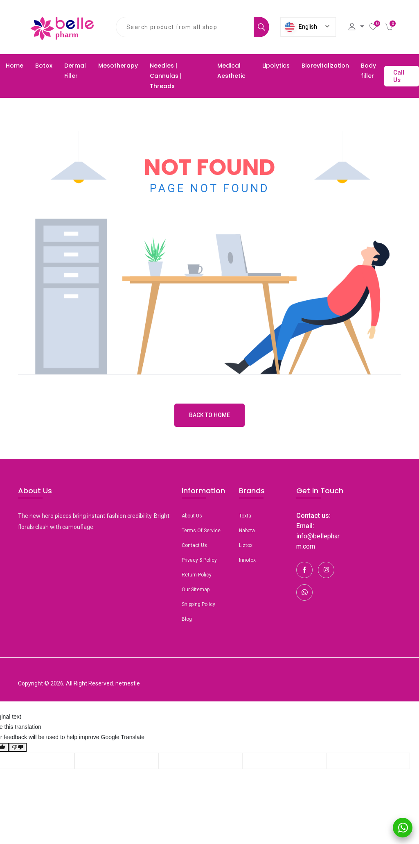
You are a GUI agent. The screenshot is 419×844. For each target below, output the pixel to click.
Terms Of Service (201, 530)
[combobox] (185, 27)
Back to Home (209, 415)
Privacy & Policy (199, 560)
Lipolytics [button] (276, 65)
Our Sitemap (196, 589)
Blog (187, 619)
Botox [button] (43, 65)
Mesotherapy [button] (118, 65)
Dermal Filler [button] (75, 70)
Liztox (245, 545)
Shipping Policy (198, 604)
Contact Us (194, 545)
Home (14, 65)
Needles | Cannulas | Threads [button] (166, 75)
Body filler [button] (368, 70)
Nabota (247, 530)
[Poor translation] (18, 747)
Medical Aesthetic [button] (231, 70)
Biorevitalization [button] (325, 65)
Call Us (398, 76)
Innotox (247, 560)
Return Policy (197, 575)
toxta (245, 516)
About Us (192, 516)
